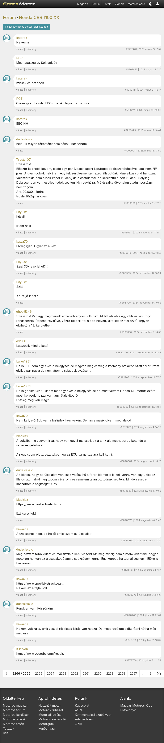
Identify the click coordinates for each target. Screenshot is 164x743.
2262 (74, 673)
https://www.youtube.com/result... (40, 653)
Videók (119, 4)
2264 (50, 673)
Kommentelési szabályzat (93, 715)
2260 (98, 673)
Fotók (107, 4)
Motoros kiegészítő (52, 719)
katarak (21, 38)
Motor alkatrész (49, 715)
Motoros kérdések (16, 715)
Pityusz (21, 212)
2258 (121, 673)
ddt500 (21, 341)
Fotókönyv (128, 710)
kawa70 (22, 241)
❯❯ (159, 673)
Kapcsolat (82, 705)
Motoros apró (136, 4)
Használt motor (49, 705)
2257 (133, 673)
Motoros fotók (13, 724)
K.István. (22, 649)
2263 (62, 673)
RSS (6, 733)
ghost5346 (24, 311)
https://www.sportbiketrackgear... (40, 583)
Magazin (82, 4)
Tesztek (8, 728)
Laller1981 (23, 361)
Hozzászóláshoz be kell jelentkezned (26, 26)
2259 (109, 673)
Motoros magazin (15, 705)
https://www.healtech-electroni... (39, 504)
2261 (86, 673)
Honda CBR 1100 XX (39, 17)
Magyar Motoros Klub (136, 705)
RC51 (19, 58)
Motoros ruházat (50, 710)
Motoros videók (14, 719)
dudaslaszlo (24, 139)
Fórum (96, 4)
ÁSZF (79, 710)
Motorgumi (46, 724)
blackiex (22, 436)
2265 (38, 673)
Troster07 (23, 159)
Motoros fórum (14, 710)
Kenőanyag (46, 728)
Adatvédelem (84, 719)
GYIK (78, 724)
